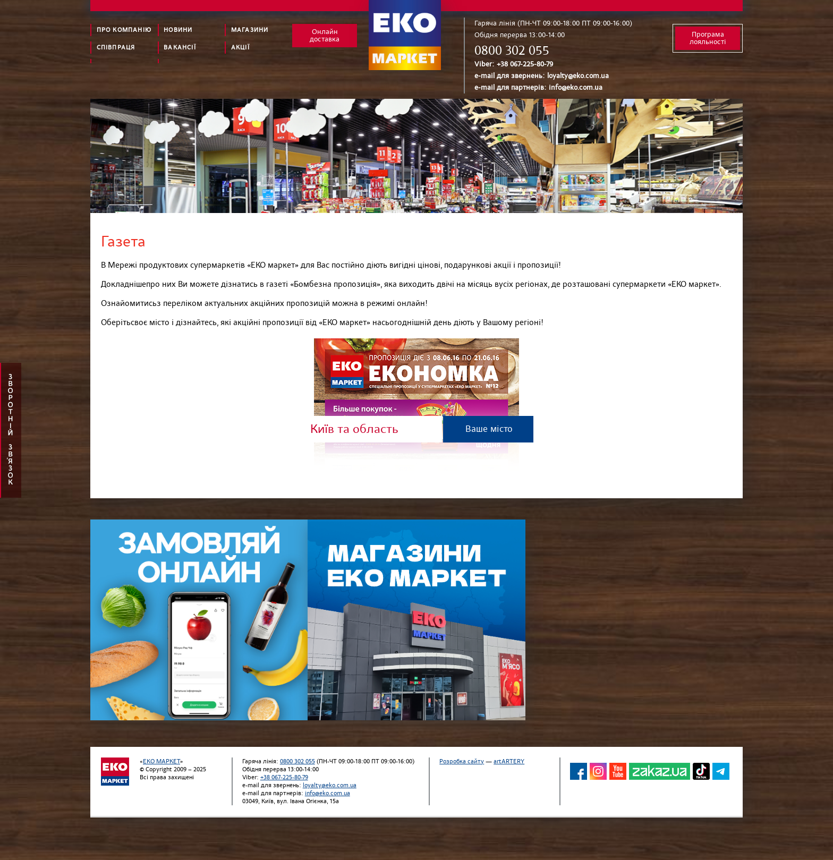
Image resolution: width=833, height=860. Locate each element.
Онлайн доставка (324, 35)
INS (598, 771)
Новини (178, 30)
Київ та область (354, 429)
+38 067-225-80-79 (525, 64)
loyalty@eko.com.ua (578, 75)
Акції (240, 48)
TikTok (701, 771)
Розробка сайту (461, 761)
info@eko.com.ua (575, 87)
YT (617, 771)
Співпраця (116, 48)
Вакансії (180, 48)
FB (578, 771)
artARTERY (509, 761)
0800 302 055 (511, 50)
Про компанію (124, 30)
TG (720, 771)
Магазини (250, 30)
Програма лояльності (708, 38)
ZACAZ (659, 771)
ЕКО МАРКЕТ (161, 761)
